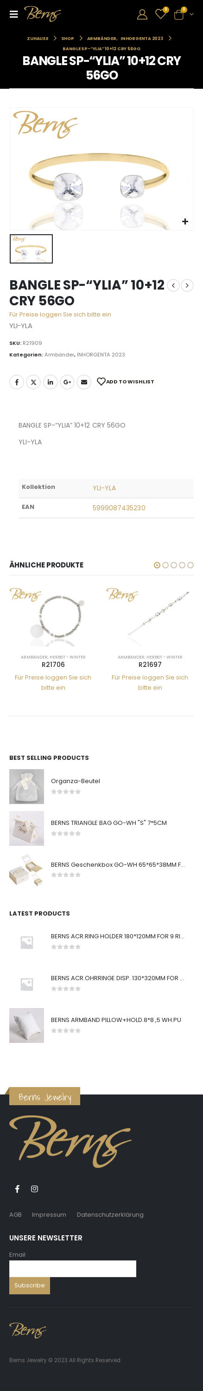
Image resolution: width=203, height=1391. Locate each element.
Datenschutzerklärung (110, 1214)
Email (17, 1254)
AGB (15, 1214)
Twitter (33, 382)
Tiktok (51, 1189)
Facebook (16, 382)
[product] (53, 617)
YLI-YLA (104, 488)
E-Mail (83, 382)
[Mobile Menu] (16, 14)
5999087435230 (119, 508)
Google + (67, 382)
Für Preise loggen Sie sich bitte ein (60, 314)
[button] (157, 565)
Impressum (49, 1214)
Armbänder (59, 354)
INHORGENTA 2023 (101, 354)
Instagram (34, 1189)
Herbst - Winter (68, 657)
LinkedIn (50, 382)
